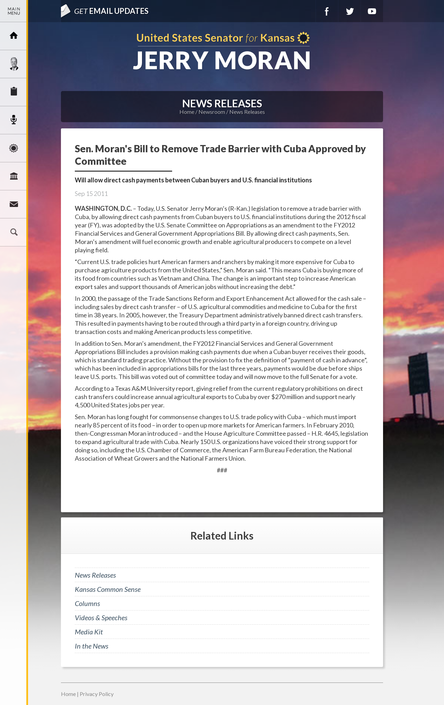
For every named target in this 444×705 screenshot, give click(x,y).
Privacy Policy (97, 693)
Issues (14, 148)
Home (186, 111)
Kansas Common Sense (108, 589)
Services (14, 92)
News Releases (247, 111)
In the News (91, 646)
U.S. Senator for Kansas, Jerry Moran (222, 51)
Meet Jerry (14, 64)
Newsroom (14, 120)
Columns (87, 603)
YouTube (372, 11)
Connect (14, 204)
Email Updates (111, 11)
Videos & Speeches (101, 617)
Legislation (14, 176)
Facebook (327, 11)
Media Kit (89, 631)
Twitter (349, 11)
